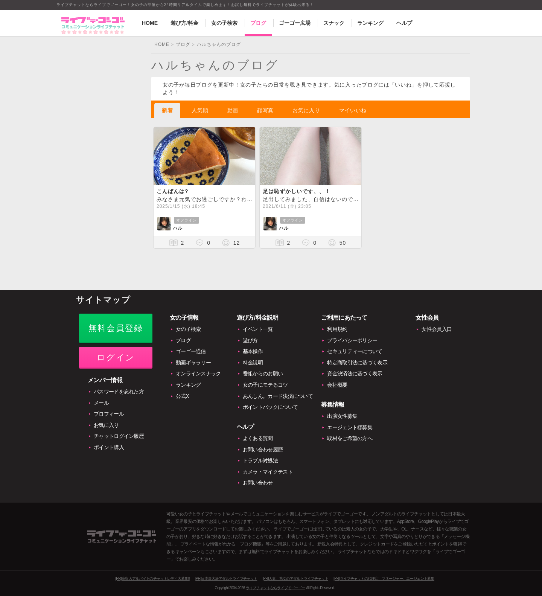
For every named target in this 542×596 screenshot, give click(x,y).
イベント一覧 (258, 329)
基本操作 (253, 351)
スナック (333, 23)
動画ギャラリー (193, 363)
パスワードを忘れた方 (119, 392)
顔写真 (265, 110)
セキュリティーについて (354, 351)
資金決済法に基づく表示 (354, 373)
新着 (167, 110)
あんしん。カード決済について (278, 396)
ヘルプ (404, 23)
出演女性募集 (342, 416)
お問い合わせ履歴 (263, 450)
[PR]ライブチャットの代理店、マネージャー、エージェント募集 (383, 578)
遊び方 (250, 340)
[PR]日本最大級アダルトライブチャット (226, 578)
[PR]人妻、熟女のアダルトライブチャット (295, 578)
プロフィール (109, 414)
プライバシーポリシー (352, 340)
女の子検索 (224, 23)
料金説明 (253, 363)
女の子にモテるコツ (265, 385)
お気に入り (306, 110)
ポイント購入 (109, 447)
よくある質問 (258, 438)
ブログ (258, 23)
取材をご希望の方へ (349, 438)
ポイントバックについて (270, 407)
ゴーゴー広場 (295, 23)
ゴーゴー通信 (191, 351)
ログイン (116, 357)
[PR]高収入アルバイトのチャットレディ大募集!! (152, 578)
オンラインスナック (198, 373)
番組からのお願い (263, 373)
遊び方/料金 (184, 23)
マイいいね (353, 110)
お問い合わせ (258, 483)
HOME (150, 23)
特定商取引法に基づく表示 (357, 363)
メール (101, 403)
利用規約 (337, 329)
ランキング (370, 23)
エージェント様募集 (349, 427)
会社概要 (337, 385)
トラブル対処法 (260, 460)
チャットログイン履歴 (119, 436)
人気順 (200, 110)
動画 (232, 110)
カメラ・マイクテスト (268, 472)
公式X (182, 396)
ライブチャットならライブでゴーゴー (275, 588)
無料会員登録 (115, 328)
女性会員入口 (437, 329)
